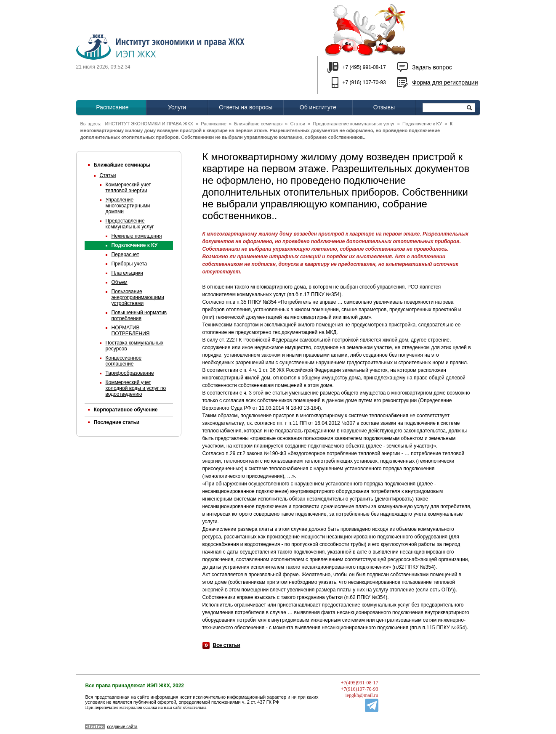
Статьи (298, 123)
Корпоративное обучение (126, 410)
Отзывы (384, 107)
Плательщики (127, 273)
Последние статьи (117, 422)
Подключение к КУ (422, 123)
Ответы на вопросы (245, 107)
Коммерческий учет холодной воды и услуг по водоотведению (136, 388)
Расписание (112, 107)
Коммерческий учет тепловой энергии (128, 187)
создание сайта (122, 726)
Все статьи (226, 645)
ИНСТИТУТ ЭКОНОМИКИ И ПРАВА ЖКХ (149, 123)
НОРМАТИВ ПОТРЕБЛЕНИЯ (131, 331)
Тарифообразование (130, 373)
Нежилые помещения (137, 236)
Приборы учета (129, 264)
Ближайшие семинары (258, 123)
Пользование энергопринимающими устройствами (138, 297)
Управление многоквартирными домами (128, 206)
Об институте (318, 107)
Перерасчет (125, 254)
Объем (120, 282)
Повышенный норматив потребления (139, 315)
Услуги (177, 107)
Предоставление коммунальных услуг (354, 123)
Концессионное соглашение (124, 361)
